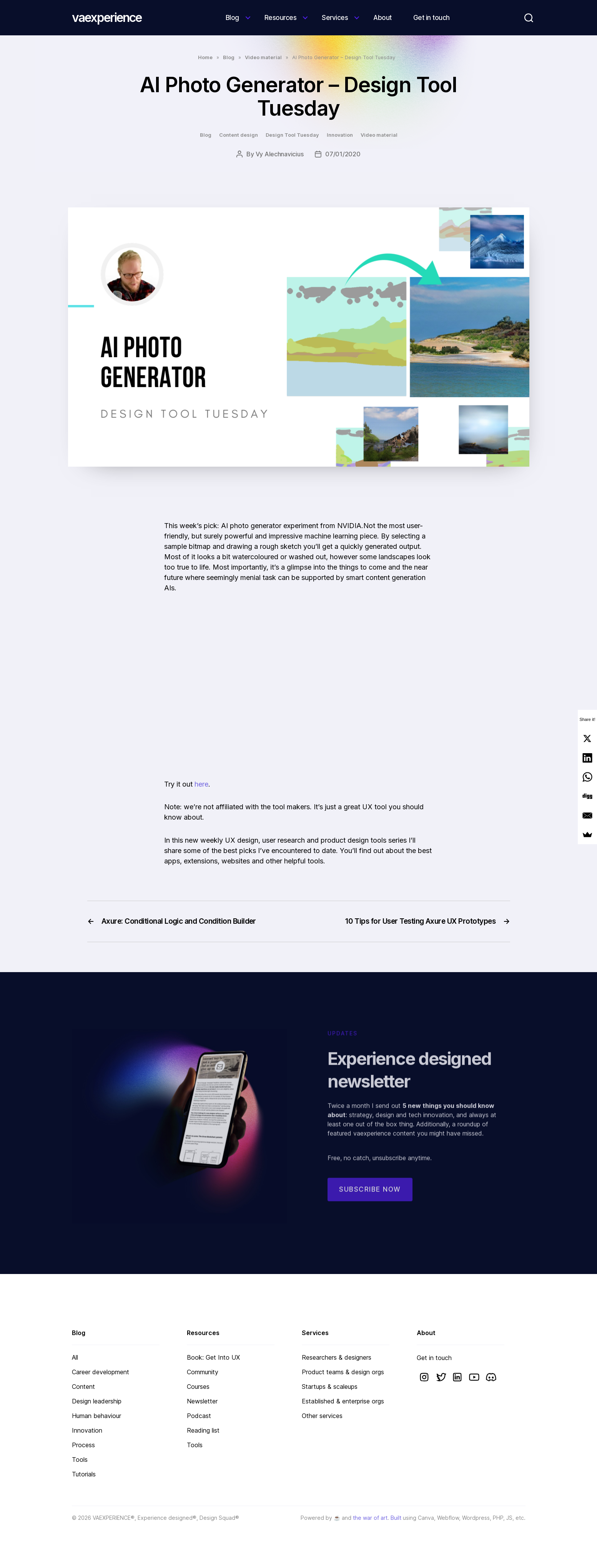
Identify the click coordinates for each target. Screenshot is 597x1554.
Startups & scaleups (330, 1386)
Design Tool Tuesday (292, 135)
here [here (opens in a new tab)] (201, 784)
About (382, 18)
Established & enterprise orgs (343, 1401)
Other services (322, 1416)
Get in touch (431, 18)
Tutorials (84, 1474)
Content (83, 1386)
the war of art (370, 1517)
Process (83, 1445)
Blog (232, 18)
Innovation (340, 135)
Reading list (203, 1430)
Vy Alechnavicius (280, 154)
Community (202, 1372)
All (75, 1357)
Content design (238, 135)
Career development (100, 1372)
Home (205, 57)
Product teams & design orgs (343, 1372)
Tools (80, 1459)
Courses (198, 1386)
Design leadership (96, 1401)
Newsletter (202, 1401)
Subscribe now (370, 1195)
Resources (280, 18)
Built (396, 1517)
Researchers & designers (336, 1357)
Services (335, 18)
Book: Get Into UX (213, 1357)
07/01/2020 (342, 154)
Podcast (199, 1416)
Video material (263, 57)
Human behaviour (96, 1416)
